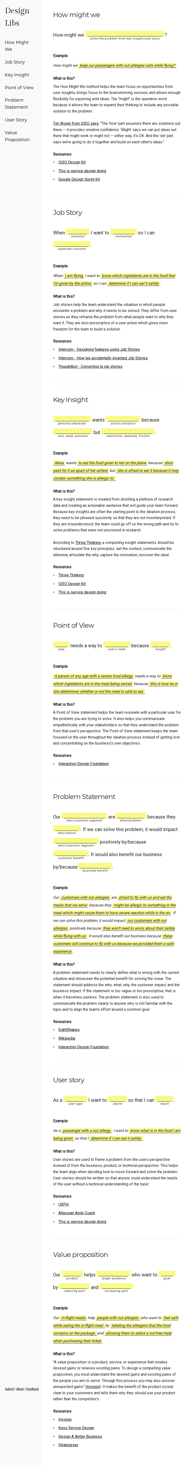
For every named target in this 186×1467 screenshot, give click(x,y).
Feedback (32, 1389)
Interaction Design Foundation (83, 763)
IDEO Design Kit (72, 162)
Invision (93, 1386)
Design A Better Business (80, 1436)
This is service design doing (82, 171)
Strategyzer (68, 1445)
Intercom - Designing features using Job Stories (99, 349)
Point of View (19, 87)
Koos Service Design (76, 1428)
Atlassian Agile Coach (76, 1213)
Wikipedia (66, 1038)
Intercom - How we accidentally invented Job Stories (103, 358)
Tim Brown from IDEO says (76, 123)
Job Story (15, 62)
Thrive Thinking (88, 542)
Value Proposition (17, 136)
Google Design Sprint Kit (79, 179)
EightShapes (69, 1029)
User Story (16, 120)
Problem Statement (16, 104)
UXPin (63, 1204)
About (20, 1389)
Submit (9, 1389)
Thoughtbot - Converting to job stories (90, 366)
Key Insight (17, 75)
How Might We (17, 46)
